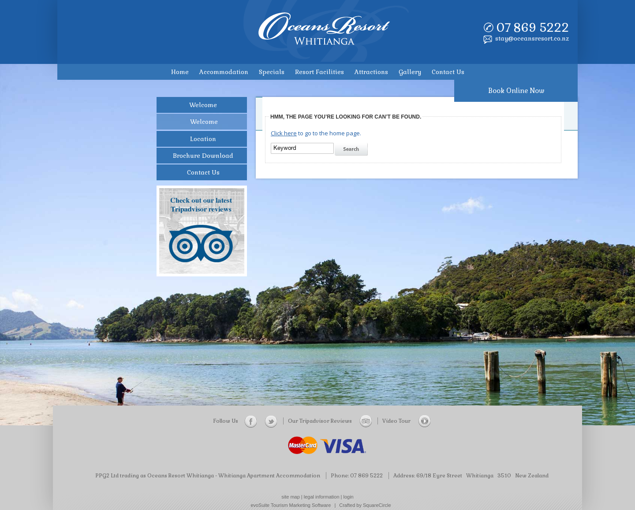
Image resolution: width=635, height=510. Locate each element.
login (349, 496)
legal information (322, 496)
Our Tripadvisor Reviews (330, 420)
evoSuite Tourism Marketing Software (290, 505)
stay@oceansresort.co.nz (532, 38)
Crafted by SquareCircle (365, 505)
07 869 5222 (532, 27)
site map (290, 496)
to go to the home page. (316, 133)
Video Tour (406, 420)
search (352, 149)
